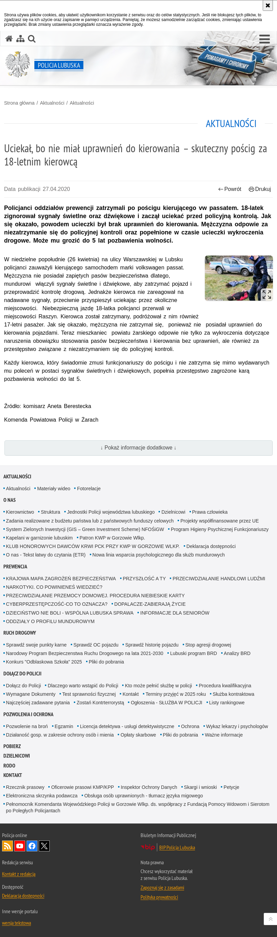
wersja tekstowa (16, 922)
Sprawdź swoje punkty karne (36, 645)
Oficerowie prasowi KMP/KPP (82, 787)
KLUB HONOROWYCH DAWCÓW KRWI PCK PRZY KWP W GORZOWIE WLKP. (93, 546)
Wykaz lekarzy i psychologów (237, 726)
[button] (264, 39)
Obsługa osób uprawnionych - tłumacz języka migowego (143, 795)
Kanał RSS (7, 846)
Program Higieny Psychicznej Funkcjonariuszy (219, 529)
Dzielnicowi (173, 512)
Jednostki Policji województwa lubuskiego (111, 512)
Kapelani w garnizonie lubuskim (39, 538)
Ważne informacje (224, 735)
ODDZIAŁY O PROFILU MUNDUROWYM (50, 621)
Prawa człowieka (210, 512)
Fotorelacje (88, 488)
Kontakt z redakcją (18, 873)
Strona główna (19, 103)
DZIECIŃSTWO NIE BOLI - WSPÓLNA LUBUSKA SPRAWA (70, 613)
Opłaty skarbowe (138, 735)
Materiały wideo (53, 488)
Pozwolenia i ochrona (28, 714)
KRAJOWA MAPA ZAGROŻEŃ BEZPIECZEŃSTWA (61, 578)
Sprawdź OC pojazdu (96, 645)
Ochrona (190, 726)
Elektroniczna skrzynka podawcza (42, 795)
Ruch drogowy (19, 632)
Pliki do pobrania (106, 662)
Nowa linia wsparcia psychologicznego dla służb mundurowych (159, 555)
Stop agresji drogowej (208, 645)
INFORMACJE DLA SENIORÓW (174, 613)
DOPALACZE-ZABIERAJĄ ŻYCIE (150, 604)
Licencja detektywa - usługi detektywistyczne (127, 726)
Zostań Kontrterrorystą (100, 702)
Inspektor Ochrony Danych (149, 787)
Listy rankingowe (227, 702)
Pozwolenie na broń (27, 726)
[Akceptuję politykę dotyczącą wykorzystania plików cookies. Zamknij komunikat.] (268, 5)
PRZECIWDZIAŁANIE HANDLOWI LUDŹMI (219, 578)
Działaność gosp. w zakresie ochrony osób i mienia (60, 735)
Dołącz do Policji (22, 673)
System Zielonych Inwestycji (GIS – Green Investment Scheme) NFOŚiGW (85, 529)
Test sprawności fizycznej (89, 694)
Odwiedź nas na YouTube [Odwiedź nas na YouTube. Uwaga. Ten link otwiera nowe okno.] (19, 846)
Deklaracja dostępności (211, 546)
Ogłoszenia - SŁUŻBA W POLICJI (166, 702)
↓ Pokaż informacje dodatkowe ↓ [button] (138, 447)
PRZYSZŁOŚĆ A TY (144, 578)
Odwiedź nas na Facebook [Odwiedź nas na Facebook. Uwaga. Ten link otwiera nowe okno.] (32, 846)
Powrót (229, 189)
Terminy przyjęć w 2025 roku (176, 694)
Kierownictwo (20, 512)
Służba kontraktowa (233, 694)
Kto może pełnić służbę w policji (158, 685)
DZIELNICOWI (16, 755)
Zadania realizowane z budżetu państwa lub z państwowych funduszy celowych (90, 521)
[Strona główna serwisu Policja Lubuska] (9, 38)
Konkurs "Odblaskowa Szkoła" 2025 (44, 662)
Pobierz (12, 746)
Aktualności (52, 103)
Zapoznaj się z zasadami (162, 887)
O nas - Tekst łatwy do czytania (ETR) (46, 555)
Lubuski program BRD (193, 653)
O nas (9, 499)
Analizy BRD (237, 653)
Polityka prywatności (159, 897)
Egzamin (64, 726)
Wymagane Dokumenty (30, 694)
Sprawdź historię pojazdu (151, 645)
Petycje (231, 787)
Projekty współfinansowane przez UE (219, 521)
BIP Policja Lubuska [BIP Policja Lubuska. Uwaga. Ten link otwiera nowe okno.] (177, 847)
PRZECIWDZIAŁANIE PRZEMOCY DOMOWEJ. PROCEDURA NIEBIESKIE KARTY (95, 595)
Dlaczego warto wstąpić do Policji (83, 685)
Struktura (50, 512)
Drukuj (260, 189)
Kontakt (130, 694)
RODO (9, 765)
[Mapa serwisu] (20, 38)
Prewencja (15, 566)
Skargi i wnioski (200, 787)
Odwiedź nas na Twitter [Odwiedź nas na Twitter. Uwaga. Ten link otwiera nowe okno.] (44, 846)
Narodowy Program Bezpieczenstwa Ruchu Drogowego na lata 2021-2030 (84, 653)
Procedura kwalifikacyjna (225, 685)
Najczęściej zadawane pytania (38, 702)
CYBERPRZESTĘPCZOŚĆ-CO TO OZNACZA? (57, 604)
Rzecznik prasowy (25, 787)
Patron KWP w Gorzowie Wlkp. (112, 538)
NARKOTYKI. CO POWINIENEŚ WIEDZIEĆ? (54, 587)
